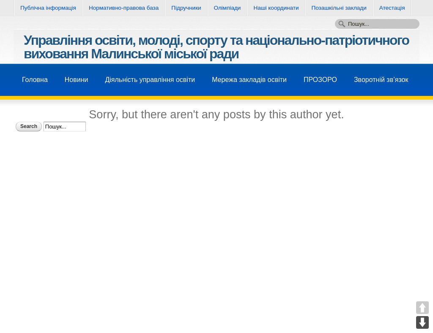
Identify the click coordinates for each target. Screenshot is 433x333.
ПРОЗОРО (320, 79)
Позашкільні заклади (338, 8)
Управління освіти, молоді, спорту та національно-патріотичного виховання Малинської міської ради (216, 47)
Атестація (392, 8)
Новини (76, 79)
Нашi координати (276, 8)
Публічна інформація (48, 8)
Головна (35, 79)
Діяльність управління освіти (150, 79)
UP (422, 307)
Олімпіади (227, 8)
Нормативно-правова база (124, 8)
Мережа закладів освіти (249, 79)
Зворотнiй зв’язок (381, 79)
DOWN (422, 322)
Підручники (186, 8)
